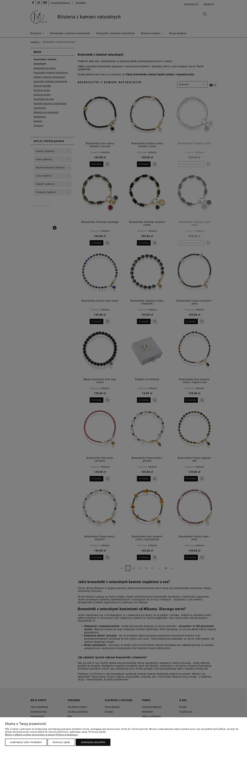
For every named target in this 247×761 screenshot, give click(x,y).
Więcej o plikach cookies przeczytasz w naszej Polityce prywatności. (41, 734)
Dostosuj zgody (61, 742)
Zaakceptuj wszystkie (93, 742)
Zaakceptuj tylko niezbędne (26, 742)
